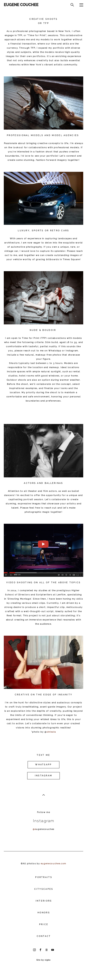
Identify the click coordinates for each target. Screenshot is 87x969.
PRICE (43, 924)
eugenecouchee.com (53, 863)
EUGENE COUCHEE (21, 5)
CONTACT (44, 936)
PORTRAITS (43, 877)
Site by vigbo (43, 960)
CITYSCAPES (43, 889)
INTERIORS (44, 901)
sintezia (51, 732)
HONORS (43, 912)
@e (34, 829)
